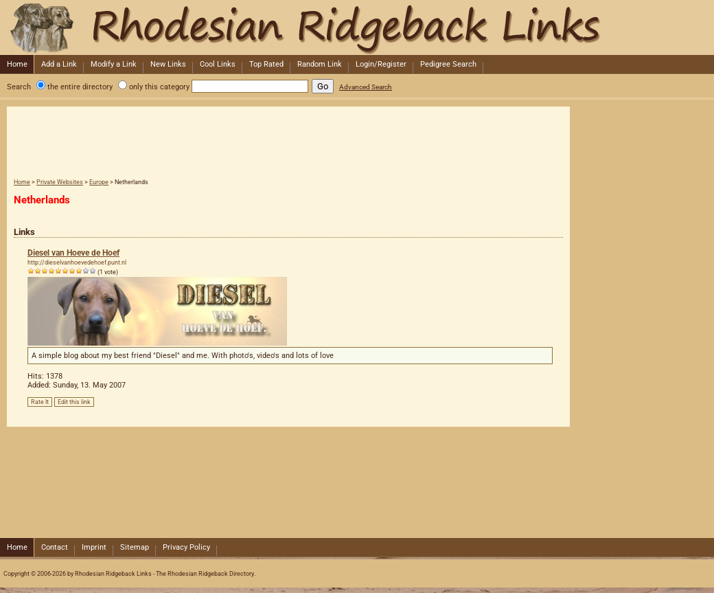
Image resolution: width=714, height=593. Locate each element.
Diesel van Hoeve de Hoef (73, 253)
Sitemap (134, 547)
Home (17, 64)
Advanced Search (365, 87)
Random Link (319, 64)
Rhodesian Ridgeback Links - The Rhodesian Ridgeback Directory (355, 27)
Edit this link (74, 402)
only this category (159, 86)
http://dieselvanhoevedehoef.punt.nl (76, 262)
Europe (98, 182)
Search (19, 86)
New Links (168, 64)
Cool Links (217, 64)
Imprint (94, 547)
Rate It (40, 402)
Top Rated (266, 64)
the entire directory (80, 86)
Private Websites (59, 182)
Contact (54, 547)
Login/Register (381, 64)
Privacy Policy (186, 547)
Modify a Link (114, 64)
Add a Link (59, 64)
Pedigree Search (448, 64)
